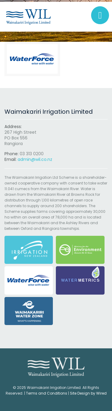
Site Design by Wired (88, 393)
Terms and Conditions (46, 393)
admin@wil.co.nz (35, 159)
